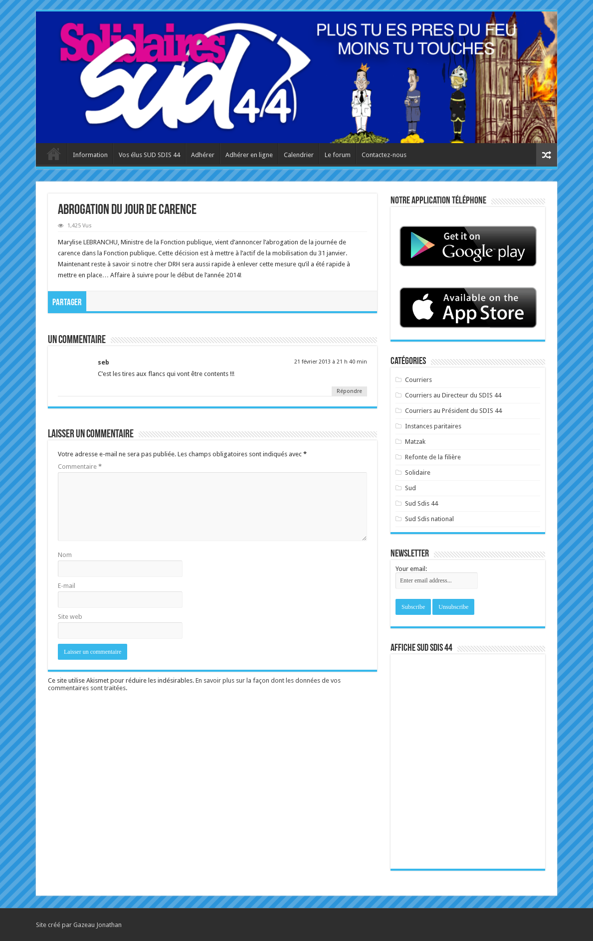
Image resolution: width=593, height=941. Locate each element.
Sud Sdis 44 (421, 503)
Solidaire (417, 472)
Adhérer (202, 155)
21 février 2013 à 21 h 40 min (330, 362)
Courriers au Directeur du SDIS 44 (453, 395)
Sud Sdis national (429, 519)
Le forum (338, 155)
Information (90, 155)
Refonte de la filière (433, 457)
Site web (70, 616)
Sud (410, 488)
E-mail (66, 585)
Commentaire (80, 466)
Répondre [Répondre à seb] (349, 391)
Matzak (415, 441)
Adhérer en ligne (249, 155)
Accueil (54, 153)
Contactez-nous (384, 155)
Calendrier (299, 155)
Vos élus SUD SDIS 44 (149, 155)
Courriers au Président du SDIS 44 (453, 410)
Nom (65, 555)
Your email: (411, 568)
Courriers (418, 379)
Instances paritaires (433, 426)
